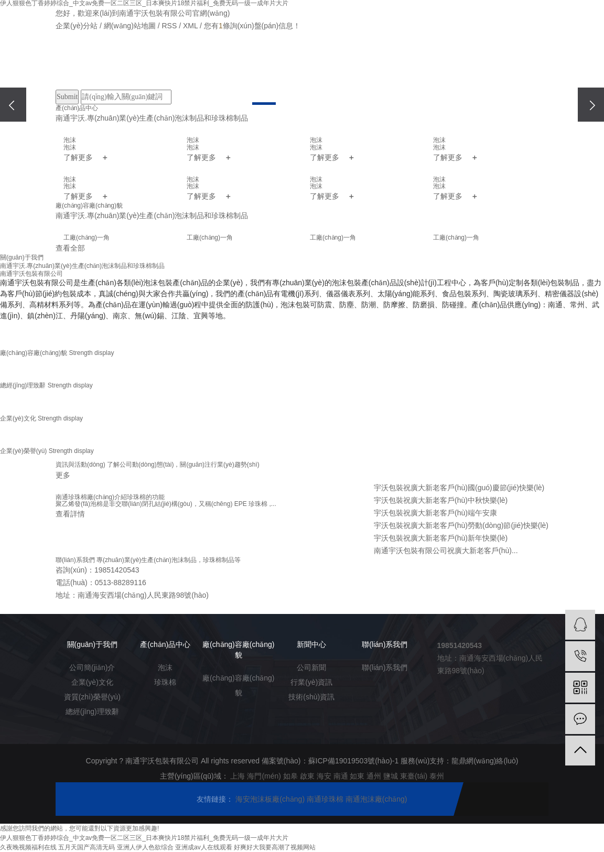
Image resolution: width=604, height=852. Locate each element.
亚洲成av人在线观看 (203, 847)
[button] (264, 103)
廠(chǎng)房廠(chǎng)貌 (247, 66)
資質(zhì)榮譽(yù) (92, 697)
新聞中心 (302, 66)
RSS (169, 25)
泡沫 (165, 667)
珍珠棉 (165, 682)
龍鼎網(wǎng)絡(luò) (484, 761)
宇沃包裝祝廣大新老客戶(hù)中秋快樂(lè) (441, 500)
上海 (237, 776)
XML (190, 25)
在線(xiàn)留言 (356, 66)
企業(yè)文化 (92, 682)
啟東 (307, 776)
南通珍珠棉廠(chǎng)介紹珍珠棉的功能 (110, 497)
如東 (357, 776)
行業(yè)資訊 (311, 682)
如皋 (290, 776)
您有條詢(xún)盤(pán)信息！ (252, 25)
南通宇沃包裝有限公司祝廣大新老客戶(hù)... (446, 550)
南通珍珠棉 (326, 799)
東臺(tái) (413, 776)
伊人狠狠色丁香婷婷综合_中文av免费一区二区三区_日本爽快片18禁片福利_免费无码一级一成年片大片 (144, 838)
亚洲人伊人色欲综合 (145, 847)
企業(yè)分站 (77, 25)
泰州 (436, 776)
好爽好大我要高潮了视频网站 (275, 847)
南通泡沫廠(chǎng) (376, 799)
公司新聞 (311, 667)
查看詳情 (70, 514)
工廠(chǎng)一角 (86, 237)
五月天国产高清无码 (86, 847)
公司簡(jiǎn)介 (92, 667)
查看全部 (70, 248)
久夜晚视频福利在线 (28, 847)
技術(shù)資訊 (311, 697)
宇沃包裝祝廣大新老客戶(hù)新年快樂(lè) (441, 538)
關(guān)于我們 (137, 66)
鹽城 (390, 776)
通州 (373, 776)
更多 (63, 475)
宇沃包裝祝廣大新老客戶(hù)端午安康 (435, 513)
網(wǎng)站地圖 (130, 25)
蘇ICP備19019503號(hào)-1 (353, 761)
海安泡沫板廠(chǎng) (271, 799)
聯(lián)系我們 (411, 66)
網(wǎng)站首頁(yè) (83, 66)
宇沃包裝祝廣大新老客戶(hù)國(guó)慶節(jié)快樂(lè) (459, 487)
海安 (324, 776)
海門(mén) (264, 776)
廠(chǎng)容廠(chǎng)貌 (238, 685)
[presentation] (13, 105)
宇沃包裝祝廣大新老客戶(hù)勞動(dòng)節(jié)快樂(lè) (461, 525)
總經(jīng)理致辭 (92, 711)
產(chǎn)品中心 (192, 66)
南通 (340, 776)
